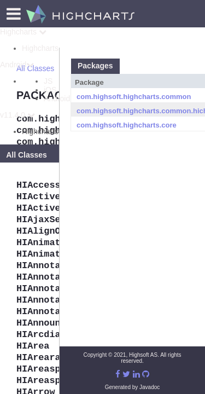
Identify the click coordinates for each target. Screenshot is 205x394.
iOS (50, 89)
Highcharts (23, 31)
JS (48, 81)
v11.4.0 (17, 115)
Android (17, 64)
